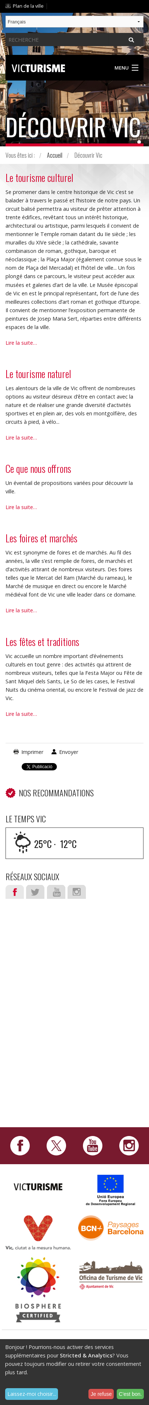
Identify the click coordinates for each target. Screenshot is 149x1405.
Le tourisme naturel (38, 373)
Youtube (56, 892)
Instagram (77, 892)
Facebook (15, 892)
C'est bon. (130, 1394)
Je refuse (101, 1394)
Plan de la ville (28, 6)
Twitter (35, 892)
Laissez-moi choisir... (31, 1393)
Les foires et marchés (41, 538)
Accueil (54, 155)
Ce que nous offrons (38, 468)
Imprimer (32, 751)
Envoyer (68, 751)
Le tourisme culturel (39, 177)
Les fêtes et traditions (42, 641)
